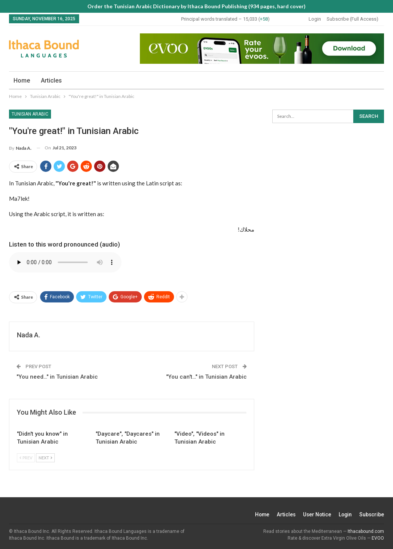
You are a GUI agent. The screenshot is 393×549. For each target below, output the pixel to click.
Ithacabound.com (366, 531)
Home (22, 80)
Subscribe (371, 514)
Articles (51, 80)
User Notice (315, 514)
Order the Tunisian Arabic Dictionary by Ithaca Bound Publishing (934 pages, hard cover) (196, 6)
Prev (26, 457)
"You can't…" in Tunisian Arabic (206, 376)
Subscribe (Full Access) (352, 19)
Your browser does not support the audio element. (65, 262)
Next (45, 457)
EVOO (378, 538)
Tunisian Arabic (30, 114)
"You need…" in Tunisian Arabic (57, 376)
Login (315, 19)
